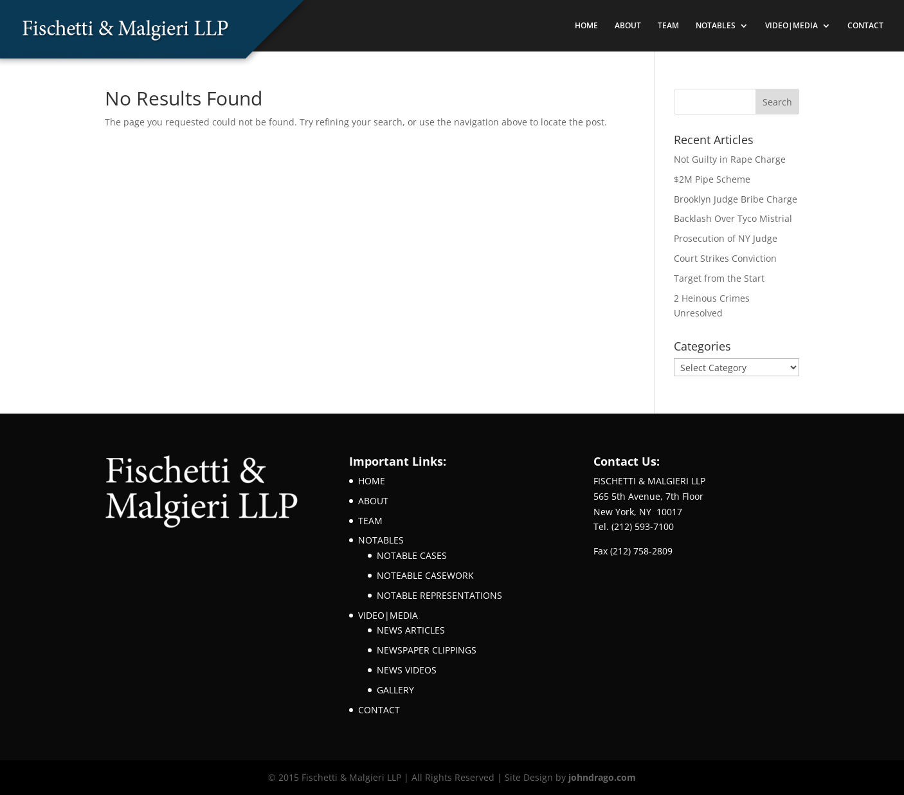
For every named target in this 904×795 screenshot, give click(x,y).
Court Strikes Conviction (725, 258)
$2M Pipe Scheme (712, 179)
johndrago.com (602, 777)
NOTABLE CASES (412, 555)
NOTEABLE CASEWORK (425, 575)
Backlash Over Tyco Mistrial (733, 218)
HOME (586, 26)
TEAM (668, 26)
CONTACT (865, 26)
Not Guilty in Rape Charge (730, 159)
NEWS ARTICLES (411, 630)
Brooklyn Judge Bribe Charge (735, 199)
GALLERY (395, 690)
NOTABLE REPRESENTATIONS (439, 595)
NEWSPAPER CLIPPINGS (426, 650)
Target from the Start (719, 278)
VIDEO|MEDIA (791, 26)
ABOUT (628, 26)
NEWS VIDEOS (407, 670)
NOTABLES (716, 26)
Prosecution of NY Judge (725, 238)
